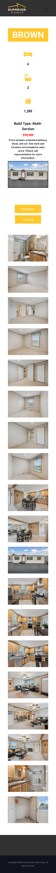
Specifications (28, 209)
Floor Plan (28, 220)
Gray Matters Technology (34, 862)
